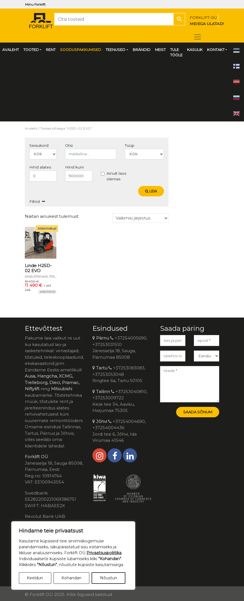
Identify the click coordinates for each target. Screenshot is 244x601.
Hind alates (40, 167)
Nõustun (108, 577)
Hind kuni (74, 167)
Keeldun (35, 577)
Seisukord (38, 145)
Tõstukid (56, 276)
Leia (151, 191)
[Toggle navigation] (197, 37)
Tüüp (129, 145)
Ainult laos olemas (116, 176)
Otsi (69, 145)
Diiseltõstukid (36, 276)
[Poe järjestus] (140, 218)
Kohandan (71, 577)
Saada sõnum (197, 412)
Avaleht (31, 128)
